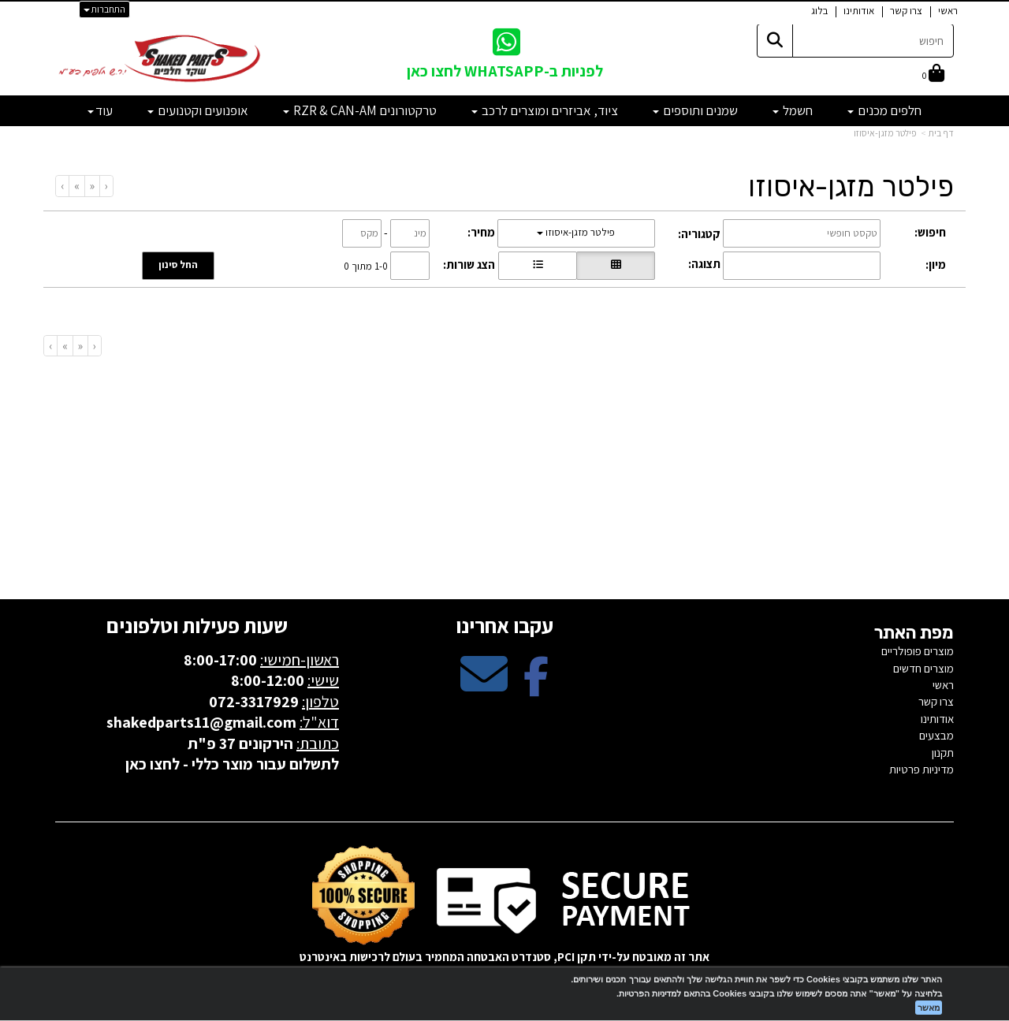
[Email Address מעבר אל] (484, 687)
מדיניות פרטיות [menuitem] (921, 769)
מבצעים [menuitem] (936, 735)
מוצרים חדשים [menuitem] (923, 668)
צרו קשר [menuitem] (906, 10)
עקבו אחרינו (504, 625)
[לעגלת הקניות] (933, 74)
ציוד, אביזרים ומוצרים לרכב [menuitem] (544, 110)
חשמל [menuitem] (793, 110)
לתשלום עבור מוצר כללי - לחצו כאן (232, 764)
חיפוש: (930, 232)
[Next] (76, 186)
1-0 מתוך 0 (366, 265)
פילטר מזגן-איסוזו (885, 133)
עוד (100, 110)
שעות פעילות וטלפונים (197, 625)
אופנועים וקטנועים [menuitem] (197, 110)
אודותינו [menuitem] (858, 10)
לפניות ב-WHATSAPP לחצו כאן (505, 71)
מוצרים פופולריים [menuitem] (917, 650)
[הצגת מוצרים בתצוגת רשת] (615, 266)
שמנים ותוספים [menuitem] (695, 110)
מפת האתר (914, 633)
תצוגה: (704, 263)
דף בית (941, 133)
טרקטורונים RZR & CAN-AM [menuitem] (360, 110)
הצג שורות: (469, 264)
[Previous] (91, 186)
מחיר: (481, 232)
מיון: (935, 264)
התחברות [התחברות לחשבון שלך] (104, 9)
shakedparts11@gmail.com (201, 722)
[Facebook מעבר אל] (536, 687)
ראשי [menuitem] (948, 10)
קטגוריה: (699, 233)
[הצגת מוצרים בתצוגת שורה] (537, 266)
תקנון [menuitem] (943, 752)
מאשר (929, 1007)
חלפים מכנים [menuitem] (884, 110)
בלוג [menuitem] (819, 10)
